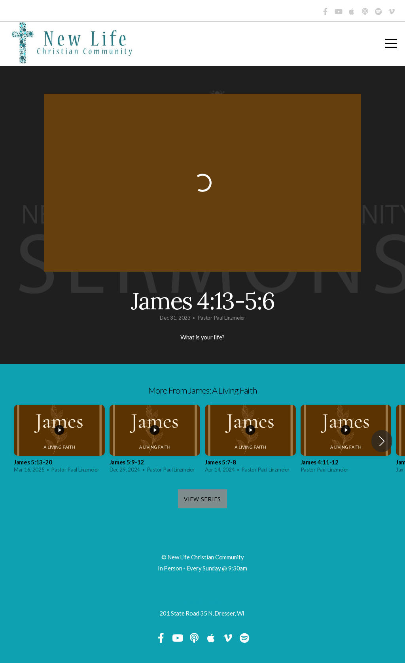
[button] (382, 441)
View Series (202, 499)
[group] (59, 441)
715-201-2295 (202, 602)
